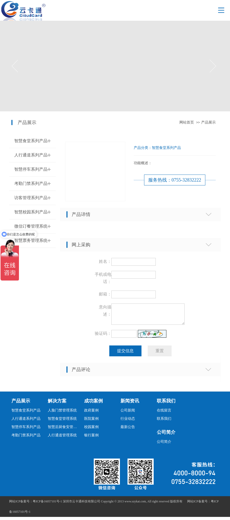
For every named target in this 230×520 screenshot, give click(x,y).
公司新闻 (127, 413)
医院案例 (91, 422)
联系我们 (166, 404)
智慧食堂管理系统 (62, 422)
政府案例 (91, 413)
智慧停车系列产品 (31, 169)
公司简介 (166, 435)
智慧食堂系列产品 (31, 141)
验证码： (103, 336)
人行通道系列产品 (31, 155)
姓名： (105, 261)
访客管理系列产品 (31, 198)
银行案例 (91, 438)
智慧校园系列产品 (31, 212)
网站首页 (186, 122)
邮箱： (105, 294)
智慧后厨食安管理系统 (64, 430)
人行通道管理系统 (62, 438)
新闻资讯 (129, 404)
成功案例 (93, 404)
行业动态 (127, 422)
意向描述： (105, 310)
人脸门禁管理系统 (62, 413)
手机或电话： (103, 278)
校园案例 (91, 430)
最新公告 (127, 430)
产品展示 (208, 122)
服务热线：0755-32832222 (174, 180)
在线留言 (164, 413)
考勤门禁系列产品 (31, 183)
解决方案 (57, 404)
